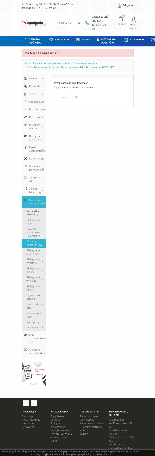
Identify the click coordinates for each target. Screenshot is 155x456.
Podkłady (34, 86)
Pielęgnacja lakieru (33, 270)
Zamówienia (87, 419)
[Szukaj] (64, 23)
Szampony (32, 322)
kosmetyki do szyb (34, 315)
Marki (25, 430)
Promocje (27, 416)
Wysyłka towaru (60, 430)
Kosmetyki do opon (34, 306)
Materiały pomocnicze (36, 168)
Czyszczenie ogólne (33, 297)
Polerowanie (36, 117)
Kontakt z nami (60, 437)
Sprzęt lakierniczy (35, 190)
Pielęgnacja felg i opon (33, 252)
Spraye (33, 94)
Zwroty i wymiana (61, 433)
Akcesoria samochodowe (37, 351)
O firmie (56, 419)
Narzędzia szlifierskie (35, 138)
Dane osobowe (89, 416)
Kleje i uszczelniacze (37, 149)
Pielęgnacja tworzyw (33, 261)
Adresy (84, 430)
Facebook (26, 403)
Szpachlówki (36, 101)
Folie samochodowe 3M (37, 338)
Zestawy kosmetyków (34, 243)
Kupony (84, 433)
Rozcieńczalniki (37, 109)
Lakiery (33, 78)
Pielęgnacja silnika (33, 288)
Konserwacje (36, 158)
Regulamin (57, 416)
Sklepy (55, 440)
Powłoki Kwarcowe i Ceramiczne (33, 232)
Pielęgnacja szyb (33, 222)
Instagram (34, 403)
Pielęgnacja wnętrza (33, 279)
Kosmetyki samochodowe (37, 202)
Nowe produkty (31, 419)
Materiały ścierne (34, 126)
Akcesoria (32, 327)
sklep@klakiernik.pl (120, 448)
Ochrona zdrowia (34, 179)
